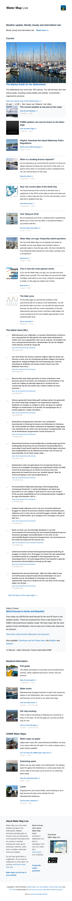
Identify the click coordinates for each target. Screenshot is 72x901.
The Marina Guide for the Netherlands (26, 84)
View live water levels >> (28, 702)
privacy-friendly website (39, 894)
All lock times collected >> (29, 801)
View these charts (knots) (16, 634)
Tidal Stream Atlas (56, 887)
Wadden (52, 641)
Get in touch (36, 852)
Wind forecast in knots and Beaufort (25, 611)
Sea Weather (44, 887)
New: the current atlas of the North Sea (38, 187)
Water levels (26, 688)
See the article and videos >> (30, 228)
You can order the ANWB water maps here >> (36, 753)
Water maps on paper (30, 739)
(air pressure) (43, 634)
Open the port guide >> (28, 680)
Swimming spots (28, 761)
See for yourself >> (26, 321)
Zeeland (9, 644)
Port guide (25, 666)
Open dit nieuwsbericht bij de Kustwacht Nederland (27, 542)
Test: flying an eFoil (29, 214)
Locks (23, 787)
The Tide (13, 889)
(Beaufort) (32, 634)
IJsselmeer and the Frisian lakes (32, 641)
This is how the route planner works (37, 269)
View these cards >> (27, 203)
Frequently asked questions (36, 868)
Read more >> (25, 258)
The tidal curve (27, 296)
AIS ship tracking (28, 711)
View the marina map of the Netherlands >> (24, 101)
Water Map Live (33, 887)
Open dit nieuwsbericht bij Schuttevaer (24, 348)
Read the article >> (26, 176)
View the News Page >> (28, 129)
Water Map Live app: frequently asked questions (43, 238)
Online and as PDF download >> (31, 147)
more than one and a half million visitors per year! (45, 889)
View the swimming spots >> (30, 778)
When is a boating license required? (37, 159)
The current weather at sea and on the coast (41, 107)
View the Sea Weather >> (28, 111)
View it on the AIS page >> (29, 725)
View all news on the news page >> (21, 595)
